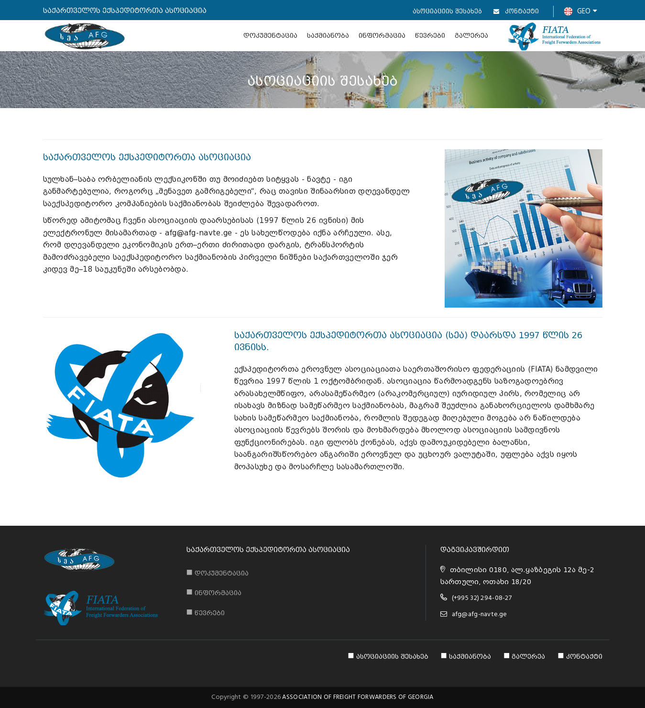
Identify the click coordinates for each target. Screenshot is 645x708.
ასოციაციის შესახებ (447, 11)
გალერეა (471, 36)
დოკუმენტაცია (270, 36)
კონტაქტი (516, 11)
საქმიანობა (328, 36)
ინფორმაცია (382, 36)
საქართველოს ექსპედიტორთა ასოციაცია (268, 550)
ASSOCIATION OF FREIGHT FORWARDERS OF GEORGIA (357, 697)
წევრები (430, 36)
